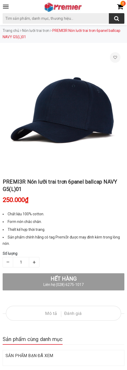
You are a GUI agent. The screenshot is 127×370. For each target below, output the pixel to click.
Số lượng (10, 253)
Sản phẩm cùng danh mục (33, 339)
